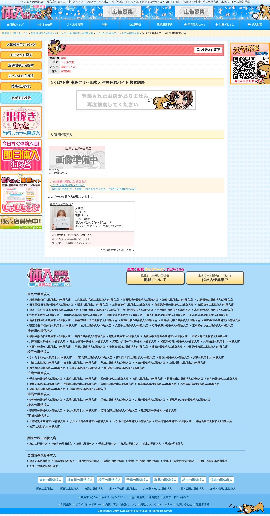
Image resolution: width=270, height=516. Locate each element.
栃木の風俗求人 (193, 480)
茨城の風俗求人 (221, 480)
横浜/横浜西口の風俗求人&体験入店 (50, 336)
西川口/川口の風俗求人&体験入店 (135, 357)
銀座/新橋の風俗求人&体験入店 (100, 309)
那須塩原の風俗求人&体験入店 (158, 410)
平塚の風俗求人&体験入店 (90, 346)
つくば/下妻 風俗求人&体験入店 (76, 33)
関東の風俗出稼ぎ (64, 460)
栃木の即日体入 (152, 443)
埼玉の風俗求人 (109, 480)
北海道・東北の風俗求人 (157, 488)
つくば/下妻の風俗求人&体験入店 (131, 421)
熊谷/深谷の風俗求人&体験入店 (47, 367)
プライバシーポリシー (88, 504)
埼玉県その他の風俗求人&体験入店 (124, 367)
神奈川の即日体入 (61, 443)
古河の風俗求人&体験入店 (44, 426)
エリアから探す (21, 55)
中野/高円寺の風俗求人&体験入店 (180, 320)
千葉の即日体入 (107, 443)
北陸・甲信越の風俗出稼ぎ (143, 460)
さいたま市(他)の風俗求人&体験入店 (50, 357)
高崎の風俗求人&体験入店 (81, 399)
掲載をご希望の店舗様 (155, 278)
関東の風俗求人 (45, 488)
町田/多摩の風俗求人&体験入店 (170, 325)
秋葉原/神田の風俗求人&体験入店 (173, 304)
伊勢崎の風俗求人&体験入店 (45, 399)
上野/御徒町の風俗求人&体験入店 (131, 304)
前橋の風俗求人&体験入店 (116, 399)
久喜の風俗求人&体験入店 (84, 367)
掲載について (148, 504)
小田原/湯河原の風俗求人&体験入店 (207, 346)
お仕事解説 (134, 24)
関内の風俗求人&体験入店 (90, 336)
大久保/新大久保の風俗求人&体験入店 (97, 299)
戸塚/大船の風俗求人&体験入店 (210, 336)
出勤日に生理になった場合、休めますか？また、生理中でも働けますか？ (94, 188)
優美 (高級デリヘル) (61, 204)
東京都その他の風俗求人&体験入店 (212, 325)
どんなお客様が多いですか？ (68, 185)
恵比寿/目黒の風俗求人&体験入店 (213, 309)
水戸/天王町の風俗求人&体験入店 (88, 421)
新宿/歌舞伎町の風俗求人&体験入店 (50, 299)
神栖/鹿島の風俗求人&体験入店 (214, 421)
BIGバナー (166, 504)
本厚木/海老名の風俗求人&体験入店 (50, 346)
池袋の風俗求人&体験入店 (177, 299)
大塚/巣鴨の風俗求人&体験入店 (215, 299)
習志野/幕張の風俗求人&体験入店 (156, 383)
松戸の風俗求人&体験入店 (147, 378)
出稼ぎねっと (225, 24)
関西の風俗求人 (69, 488)
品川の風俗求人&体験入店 (138, 309)
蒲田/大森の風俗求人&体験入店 (125, 315)
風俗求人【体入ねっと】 (15, 33)
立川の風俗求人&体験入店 (96, 325)
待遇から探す (21, 86)
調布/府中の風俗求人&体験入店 (222, 320)
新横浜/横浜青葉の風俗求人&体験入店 (165, 336)
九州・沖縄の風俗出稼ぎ (43, 466)
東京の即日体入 (38, 443)
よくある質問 (75, 24)
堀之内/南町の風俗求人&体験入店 (88, 341)
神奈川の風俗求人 (80, 480)
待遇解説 (154, 497)
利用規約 (66, 504)
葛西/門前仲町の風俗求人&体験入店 (50, 320)
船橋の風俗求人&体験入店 (44, 383)
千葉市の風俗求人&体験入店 (45, 378)
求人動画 (255, 24)
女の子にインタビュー (115, 497)
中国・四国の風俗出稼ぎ (213, 460)
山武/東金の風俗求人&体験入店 (87, 388)
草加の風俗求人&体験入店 (116, 362)
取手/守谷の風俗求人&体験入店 (173, 421)
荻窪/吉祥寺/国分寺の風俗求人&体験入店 (53, 325)
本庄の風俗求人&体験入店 (150, 362)
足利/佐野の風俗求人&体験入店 (119, 410)
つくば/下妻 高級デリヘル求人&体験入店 (117, 33)
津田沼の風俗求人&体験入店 (117, 383)
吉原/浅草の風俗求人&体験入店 (215, 304)
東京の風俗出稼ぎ (39, 460)
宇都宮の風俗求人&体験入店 (45, 410)
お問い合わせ (184, 504)
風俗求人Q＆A (89, 497)
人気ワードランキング (176, 497)
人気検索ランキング (21, 44)
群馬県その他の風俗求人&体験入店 (189, 399)
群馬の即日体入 (130, 443)
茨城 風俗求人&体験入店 (44, 33)
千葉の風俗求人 (137, 480)
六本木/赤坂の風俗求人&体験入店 (83, 315)
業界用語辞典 (165, 24)
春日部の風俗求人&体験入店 (80, 362)
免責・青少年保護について (120, 504)
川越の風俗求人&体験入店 (44, 362)
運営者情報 (202, 504)
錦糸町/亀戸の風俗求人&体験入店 (166, 315)
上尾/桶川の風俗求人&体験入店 (187, 362)
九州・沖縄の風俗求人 (223, 488)
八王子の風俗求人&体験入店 (131, 325)
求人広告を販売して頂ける (214, 278)
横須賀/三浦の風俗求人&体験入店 (128, 346)
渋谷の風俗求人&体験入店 (44, 315)
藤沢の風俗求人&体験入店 (167, 346)
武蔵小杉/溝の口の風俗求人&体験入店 (134, 341)
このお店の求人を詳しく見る (117, 250)
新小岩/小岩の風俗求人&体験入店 (209, 315)
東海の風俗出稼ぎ (114, 460)
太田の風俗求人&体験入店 (150, 399)
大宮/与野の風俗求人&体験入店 (94, 357)
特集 (104, 24)
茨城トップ (14, 24)
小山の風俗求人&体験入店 (81, 410)
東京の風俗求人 (50, 480)
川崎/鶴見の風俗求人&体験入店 (47, 341)
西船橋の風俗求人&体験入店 (80, 383)
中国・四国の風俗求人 (191, 488)
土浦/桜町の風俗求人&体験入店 (47, 421)
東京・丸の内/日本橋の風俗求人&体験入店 (54, 309)
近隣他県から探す (21, 65)
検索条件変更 (208, 50)
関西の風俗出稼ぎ (89, 460)
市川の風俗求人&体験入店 (222, 378)
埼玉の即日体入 (85, 443)
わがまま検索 (44, 24)
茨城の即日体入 (174, 443)
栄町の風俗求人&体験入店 (81, 378)
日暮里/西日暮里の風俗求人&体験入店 (51, 304)
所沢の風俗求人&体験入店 (208, 357)
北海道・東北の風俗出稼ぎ (179, 460)
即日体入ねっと (195, 24)
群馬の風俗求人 (165, 480)
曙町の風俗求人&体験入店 (124, 336)
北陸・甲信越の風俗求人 (123, 488)
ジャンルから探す (21, 75)
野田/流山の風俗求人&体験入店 (185, 378)
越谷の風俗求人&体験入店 (174, 357)
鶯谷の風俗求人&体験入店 (92, 304)
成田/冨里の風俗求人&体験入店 (47, 388)
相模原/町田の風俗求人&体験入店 (179, 341)
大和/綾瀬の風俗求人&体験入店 (221, 341)
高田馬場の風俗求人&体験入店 (140, 299)
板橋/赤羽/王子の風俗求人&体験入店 (96, 320)
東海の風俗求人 (94, 488)
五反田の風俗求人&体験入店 (173, 309)
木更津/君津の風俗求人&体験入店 (199, 383)
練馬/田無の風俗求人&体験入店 (139, 320)
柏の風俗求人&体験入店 (114, 378)
